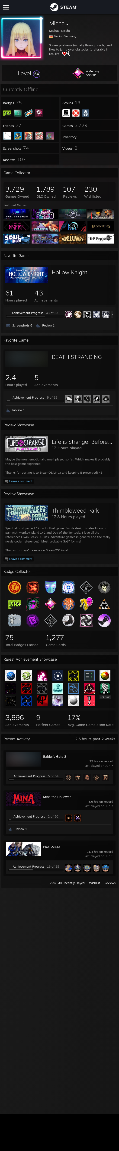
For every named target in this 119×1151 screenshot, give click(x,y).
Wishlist (94, 883)
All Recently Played (71, 883)
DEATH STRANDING (77, 356)
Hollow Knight (69, 272)
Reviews (110, 883)
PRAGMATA (52, 847)
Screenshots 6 (22, 325)
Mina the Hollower (57, 797)
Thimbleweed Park (75, 510)
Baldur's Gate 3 (54, 756)
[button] (29, 73)
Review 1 (48, 325)
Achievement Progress (27, 313)
